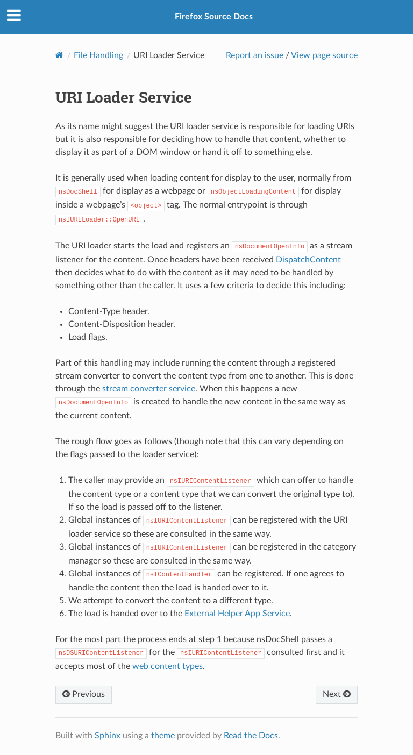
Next (337, 694)
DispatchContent (308, 259)
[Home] (59, 55)
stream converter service (148, 388)
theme (163, 735)
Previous (83, 694)
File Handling (98, 55)
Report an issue (254, 55)
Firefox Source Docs (214, 16)
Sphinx (107, 735)
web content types (167, 666)
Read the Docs (251, 735)
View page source (324, 55)
